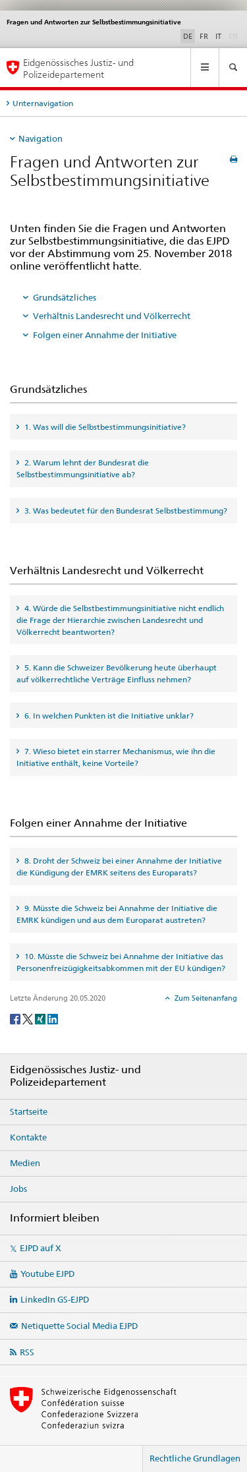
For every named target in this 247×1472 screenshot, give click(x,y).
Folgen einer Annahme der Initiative (105, 335)
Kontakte (28, 1137)
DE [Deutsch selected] (187, 36)
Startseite (28, 1111)
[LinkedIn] (52, 1018)
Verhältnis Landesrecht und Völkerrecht (111, 315)
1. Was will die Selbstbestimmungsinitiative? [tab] (104, 427)
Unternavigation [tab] (43, 103)
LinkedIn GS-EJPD (54, 1299)
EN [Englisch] (234, 35)
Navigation (40, 138)
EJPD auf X (40, 1248)
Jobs (18, 1188)
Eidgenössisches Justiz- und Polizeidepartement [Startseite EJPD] (78, 68)
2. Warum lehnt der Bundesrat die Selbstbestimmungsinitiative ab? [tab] (82, 468)
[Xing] (41, 1018)
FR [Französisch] (204, 36)
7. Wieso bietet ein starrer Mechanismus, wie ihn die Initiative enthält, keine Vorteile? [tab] (115, 757)
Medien (25, 1163)
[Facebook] (16, 1018)
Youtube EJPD (47, 1273)
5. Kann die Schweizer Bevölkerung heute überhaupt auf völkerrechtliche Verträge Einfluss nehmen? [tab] (116, 673)
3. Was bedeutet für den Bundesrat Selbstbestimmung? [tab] (124, 510)
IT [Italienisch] (218, 36)
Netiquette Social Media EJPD (79, 1325)
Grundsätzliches (64, 297)
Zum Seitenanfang (205, 998)
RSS (27, 1352)
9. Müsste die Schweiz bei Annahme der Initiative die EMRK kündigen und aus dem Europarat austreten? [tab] (116, 914)
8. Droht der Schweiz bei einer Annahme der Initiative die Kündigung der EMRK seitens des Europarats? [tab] (119, 866)
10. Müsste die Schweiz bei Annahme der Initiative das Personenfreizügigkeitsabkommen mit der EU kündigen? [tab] (120, 962)
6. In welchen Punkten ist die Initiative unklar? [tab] (108, 716)
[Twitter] (28, 1018)
